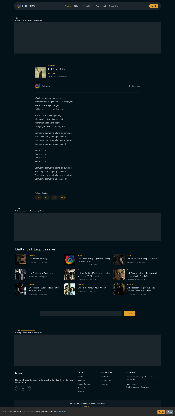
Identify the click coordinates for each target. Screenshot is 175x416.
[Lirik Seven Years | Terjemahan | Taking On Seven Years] (69, 260)
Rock (54, 197)
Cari (129, 313)
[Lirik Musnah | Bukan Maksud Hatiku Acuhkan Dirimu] (20, 289)
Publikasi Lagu (106, 380)
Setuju (161, 412)
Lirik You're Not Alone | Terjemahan (142, 258)
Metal (63, 197)
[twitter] (17, 388)
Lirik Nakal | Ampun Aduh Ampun (92, 288)
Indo (46, 197)
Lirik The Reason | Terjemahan (41, 273)
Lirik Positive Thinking (38, 258)
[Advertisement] (87, 38)
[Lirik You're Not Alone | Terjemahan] (119, 260)
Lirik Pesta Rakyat (57, 69)
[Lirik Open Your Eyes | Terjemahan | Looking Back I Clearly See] (119, 274)
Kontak (153, 6)
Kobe (38, 197)
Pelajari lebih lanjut (60, 411)
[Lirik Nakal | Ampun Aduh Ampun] (69, 289)
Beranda (68, 6)
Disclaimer (80, 391)
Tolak (170, 412)
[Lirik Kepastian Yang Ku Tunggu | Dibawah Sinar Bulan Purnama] (119, 289)
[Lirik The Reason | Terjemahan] (20, 274)
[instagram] (28, 388)
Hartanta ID (88, 406)
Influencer (104, 384)
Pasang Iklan (113, 6)
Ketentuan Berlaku (83, 384)
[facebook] (23, 388)
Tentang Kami (101, 6)
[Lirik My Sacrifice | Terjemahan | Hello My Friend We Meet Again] (69, 274)
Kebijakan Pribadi (83, 388)
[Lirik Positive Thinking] (20, 260)
